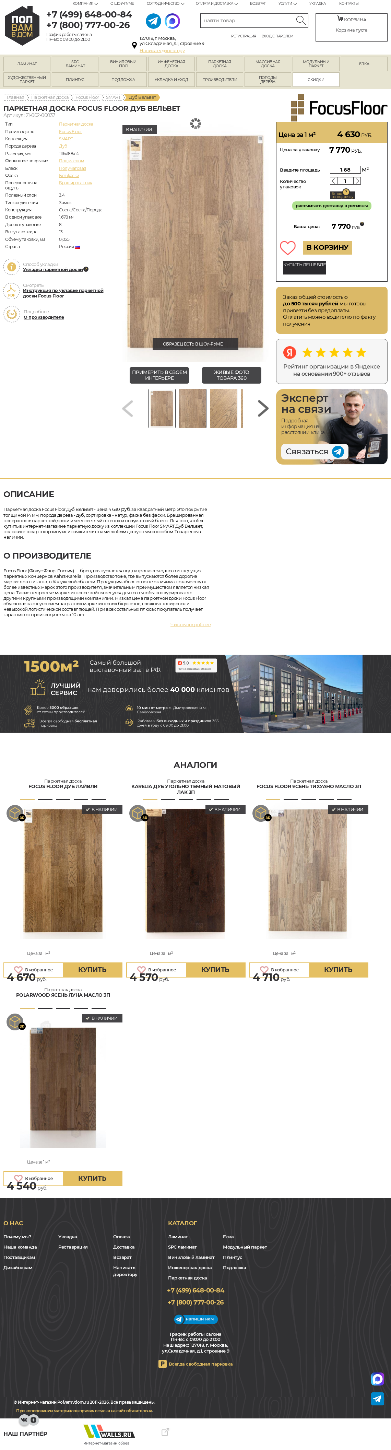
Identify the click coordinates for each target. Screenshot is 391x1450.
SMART (113, 97)
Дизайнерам (17, 1267)
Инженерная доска (190, 1267)
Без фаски (69, 175)
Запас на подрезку (343, 195)
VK (24, 1423)
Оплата (121, 1236)
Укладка (317, 3)
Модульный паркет (245, 1247)
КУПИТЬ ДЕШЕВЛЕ (304, 264)
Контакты (348, 3)
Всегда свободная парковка (201, 1364)
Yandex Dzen (33, 1423)
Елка (228, 1236)
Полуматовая (72, 168)
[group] (195, 242)
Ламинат (178, 1236)
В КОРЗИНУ (327, 247)
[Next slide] (263, 408)
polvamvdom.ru (22, 26)
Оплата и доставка (214, 3)
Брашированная (75, 182)
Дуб (63, 146)
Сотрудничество (163, 3)
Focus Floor (87, 97)
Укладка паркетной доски (53, 269)
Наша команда (20, 1247)
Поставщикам (19, 1257)
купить (92, 970)
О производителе (44, 317)
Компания (83, 3)
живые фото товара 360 (231, 375)
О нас (13, 1223)
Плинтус (232, 1257)
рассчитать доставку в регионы (332, 205)
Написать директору (162, 50)
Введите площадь (300, 170)
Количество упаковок (293, 183)
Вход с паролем (278, 36)
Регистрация (243, 36)
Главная (15, 97)
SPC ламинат (182, 1247)
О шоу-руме (122, 3)
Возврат (258, 3)
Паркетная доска (50, 97)
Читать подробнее (190, 624)
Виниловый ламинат (191, 1257)
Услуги (285, 3)
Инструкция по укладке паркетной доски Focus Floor (63, 293)
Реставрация (73, 1247)
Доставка (123, 1247)
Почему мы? (17, 1236)
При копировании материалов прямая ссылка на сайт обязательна (84, 1410)
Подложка (234, 1267)
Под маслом (71, 160)
